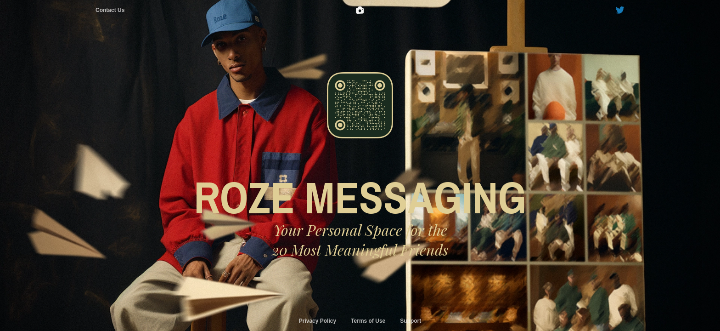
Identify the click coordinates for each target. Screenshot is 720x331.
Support (410, 321)
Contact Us (110, 10)
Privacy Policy (317, 321)
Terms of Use (368, 321)
